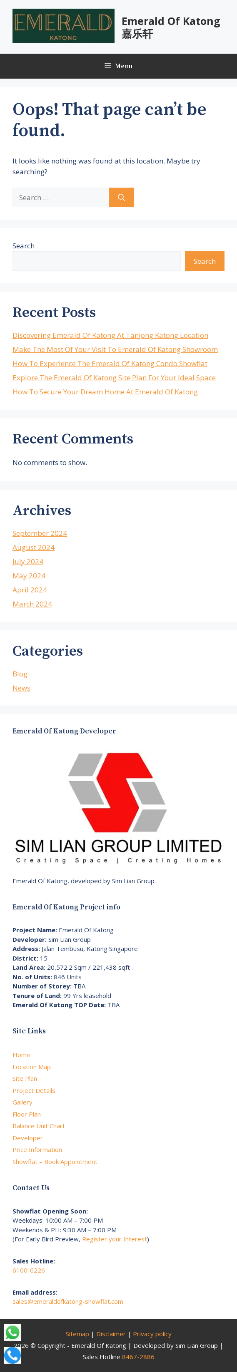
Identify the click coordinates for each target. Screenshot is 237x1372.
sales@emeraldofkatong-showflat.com (67, 1301)
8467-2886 (138, 1356)
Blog (19, 674)
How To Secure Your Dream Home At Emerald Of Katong (105, 391)
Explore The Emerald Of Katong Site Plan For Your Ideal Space (114, 377)
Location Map (31, 1066)
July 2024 (27, 561)
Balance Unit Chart (38, 1126)
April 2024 (29, 589)
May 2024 (28, 575)
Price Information (37, 1149)
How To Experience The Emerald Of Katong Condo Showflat (109, 363)
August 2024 (33, 547)
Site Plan (24, 1078)
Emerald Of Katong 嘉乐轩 (171, 27)
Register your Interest (114, 1239)
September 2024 (39, 533)
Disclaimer (111, 1334)
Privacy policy (152, 1334)
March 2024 (32, 604)
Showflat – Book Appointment (54, 1161)
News (21, 688)
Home (21, 1054)
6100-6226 (28, 1270)
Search (23, 245)
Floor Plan (26, 1114)
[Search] (121, 198)
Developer (27, 1138)
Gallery (22, 1102)
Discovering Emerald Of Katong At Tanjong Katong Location (110, 335)
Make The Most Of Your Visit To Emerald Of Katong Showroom (115, 349)
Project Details (33, 1090)
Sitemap (77, 1334)
